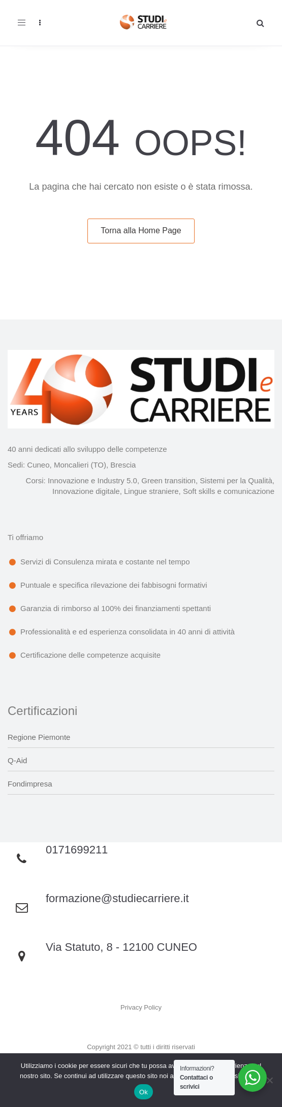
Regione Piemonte (39, 737)
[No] (269, 1080)
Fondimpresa (30, 783)
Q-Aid (17, 760)
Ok (143, 1092)
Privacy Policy (141, 1007)
